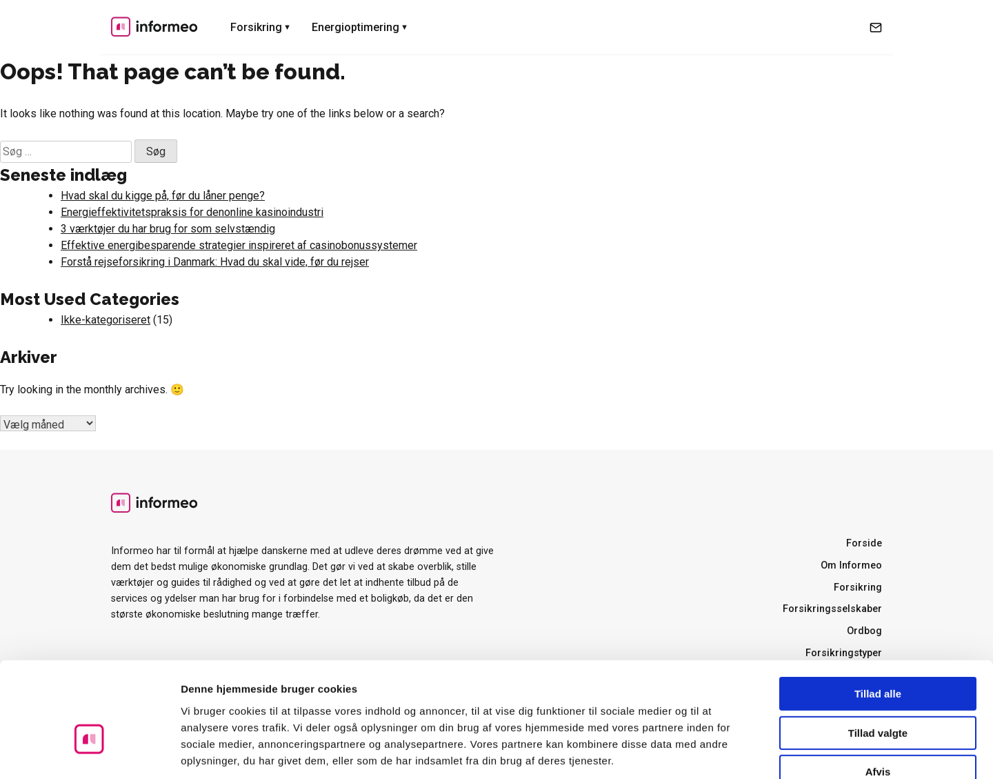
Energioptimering (355, 27)
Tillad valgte (877, 653)
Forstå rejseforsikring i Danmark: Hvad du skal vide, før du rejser (215, 261)
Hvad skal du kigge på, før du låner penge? (163, 195)
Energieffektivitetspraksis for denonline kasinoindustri (192, 212)
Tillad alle (877, 614)
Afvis (878, 692)
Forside (864, 543)
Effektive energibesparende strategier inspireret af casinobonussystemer (239, 245)
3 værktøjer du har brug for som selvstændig (168, 228)
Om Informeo (851, 565)
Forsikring (256, 27)
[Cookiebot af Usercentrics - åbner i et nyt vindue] (89, 752)
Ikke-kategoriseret (105, 319)
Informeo (154, 26)
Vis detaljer (717, 752)
